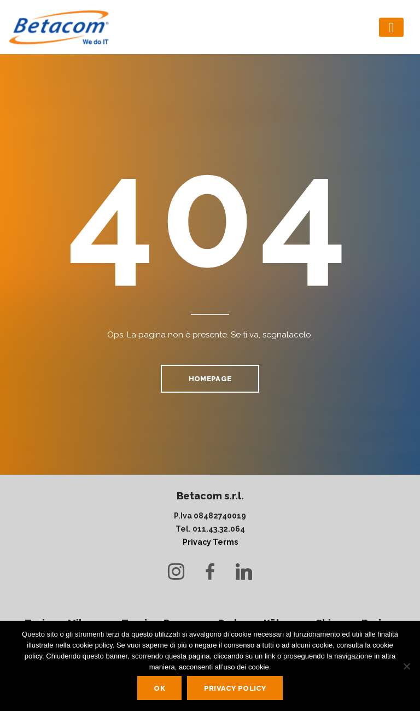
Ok (159, 688)
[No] (406, 666)
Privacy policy (235, 688)
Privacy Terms (210, 542)
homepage (210, 379)
